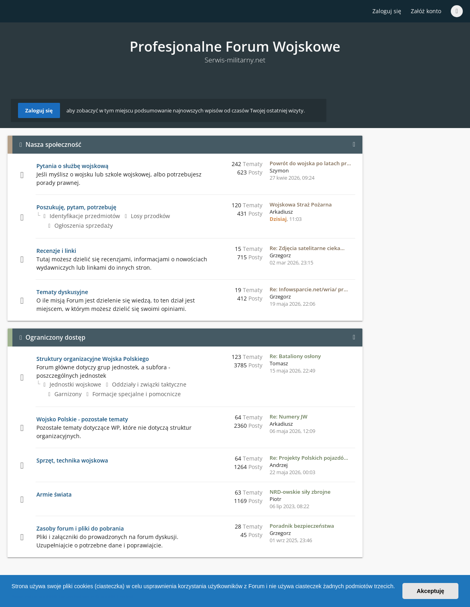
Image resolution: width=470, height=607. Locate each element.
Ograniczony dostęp (56, 337)
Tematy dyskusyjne (62, 292)
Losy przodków (147, 216)
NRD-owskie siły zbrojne (300, 491)
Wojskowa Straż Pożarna (301, 204)
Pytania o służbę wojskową (72, 166)
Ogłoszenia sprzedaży (80, 225)
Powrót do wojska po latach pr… (310, 163)
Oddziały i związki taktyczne (146, 384)
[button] (13, 596)
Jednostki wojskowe (72, 384)
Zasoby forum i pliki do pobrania (80, 528)
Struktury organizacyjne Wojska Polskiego (92, 359)
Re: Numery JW (289, 416)
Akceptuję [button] (430, 591)
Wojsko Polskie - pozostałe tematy (82, 419)
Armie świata (54, 494)
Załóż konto (426, 11)
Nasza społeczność (54, 144)
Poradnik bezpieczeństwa (302, 525)
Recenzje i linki (56, 250)
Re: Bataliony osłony (295, 356)
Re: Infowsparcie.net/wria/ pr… (309, 289)
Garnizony (65, 394)
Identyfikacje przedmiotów (82, 216)
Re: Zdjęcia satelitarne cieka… (307, 248)
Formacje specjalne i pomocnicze (133, 394)
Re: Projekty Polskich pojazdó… (309, 457)
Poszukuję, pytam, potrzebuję (76, 207)
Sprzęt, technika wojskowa (72, 460)
